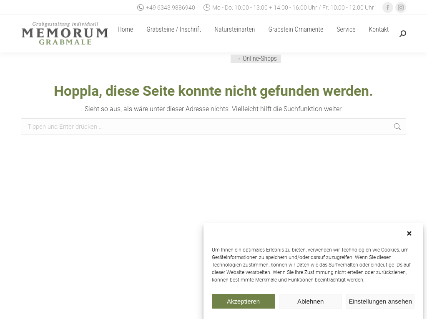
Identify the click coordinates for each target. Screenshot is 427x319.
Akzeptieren (243, 302)
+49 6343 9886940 (166, 7)
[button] (410, 235)
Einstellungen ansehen (380, 302)
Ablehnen (310, 302)
